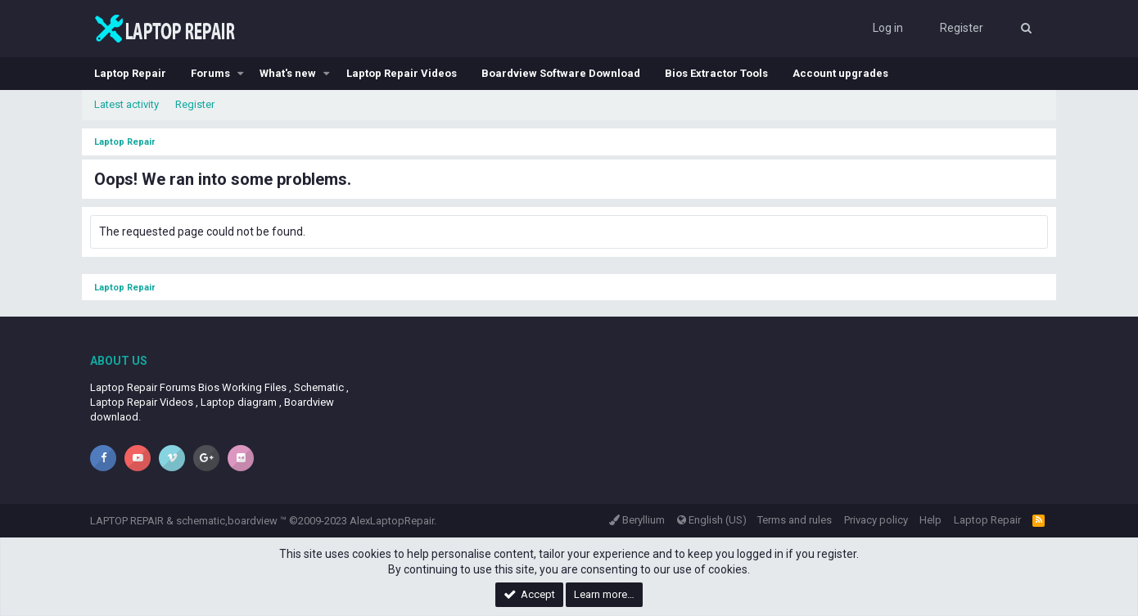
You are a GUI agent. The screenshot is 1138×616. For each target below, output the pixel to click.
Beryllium (637, 520)
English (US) (712, 520)
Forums (210, 73)
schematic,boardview (227, 521)
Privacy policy (876, 520)
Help (930, 520)
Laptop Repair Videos (401, 73)
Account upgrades (840, 73)
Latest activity (126, 104)
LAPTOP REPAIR (127, 521)
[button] (240, 73)
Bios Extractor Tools (716, 73)
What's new (288, 73)
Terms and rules (794, 520)
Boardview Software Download (560, 73)
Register (195, 104)
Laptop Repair (130, 73)
